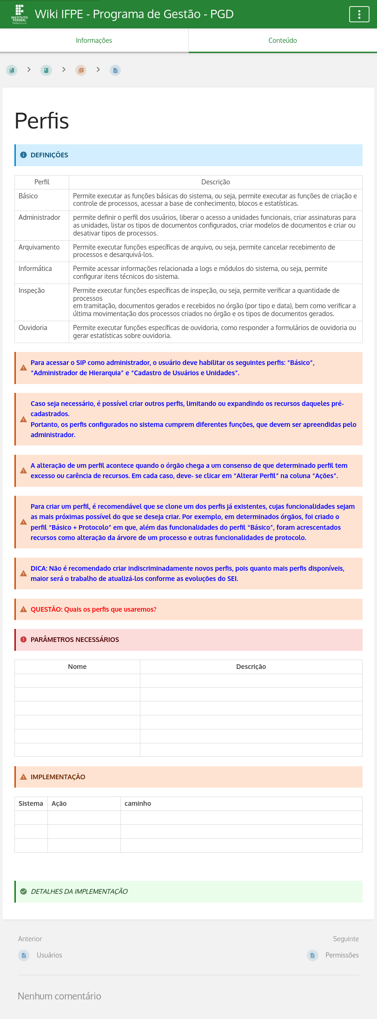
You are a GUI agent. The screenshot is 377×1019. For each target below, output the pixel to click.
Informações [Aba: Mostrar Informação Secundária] (94, 40)
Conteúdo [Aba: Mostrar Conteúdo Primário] (283, 40)
